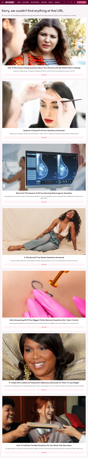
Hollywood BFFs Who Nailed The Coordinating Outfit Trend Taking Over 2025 (44, 243)
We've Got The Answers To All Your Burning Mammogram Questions (73, 38)
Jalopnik (17, 446)
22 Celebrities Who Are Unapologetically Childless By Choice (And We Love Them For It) (15, 244)
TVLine (22, 446)
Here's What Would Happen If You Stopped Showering (15, 324)
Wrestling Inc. (75, 446)
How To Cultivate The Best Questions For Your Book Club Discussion (15, 121)
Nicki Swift (62, 446)
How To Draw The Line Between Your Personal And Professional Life (72, 283)
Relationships (35, 2)
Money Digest (54, 446)
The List (69, 446)
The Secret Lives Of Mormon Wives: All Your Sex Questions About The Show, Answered (44, 160)
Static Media (35, 439)
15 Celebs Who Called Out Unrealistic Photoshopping (15, 159)
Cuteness (28, 446)
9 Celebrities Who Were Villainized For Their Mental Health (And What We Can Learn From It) (15, 369)
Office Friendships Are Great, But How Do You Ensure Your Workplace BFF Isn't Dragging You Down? (44, 202)
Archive (41, 436)
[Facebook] (65, 2)
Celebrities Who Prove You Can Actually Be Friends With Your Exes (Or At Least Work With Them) (44, 285)
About (36, 436)
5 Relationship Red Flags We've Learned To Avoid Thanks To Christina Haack (73, 243)
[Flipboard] (71, 2)
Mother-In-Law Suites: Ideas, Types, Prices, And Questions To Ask (44, 326)
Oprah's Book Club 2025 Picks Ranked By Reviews (72, 407)
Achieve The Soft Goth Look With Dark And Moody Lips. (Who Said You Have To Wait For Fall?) (72, 202)
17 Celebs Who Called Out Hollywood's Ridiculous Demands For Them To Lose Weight (72, 80)
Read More (15, 54)
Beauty (51, 2)
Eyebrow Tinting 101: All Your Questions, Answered (44, 36)
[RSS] (75, 2)
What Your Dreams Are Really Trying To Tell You (15, 407)
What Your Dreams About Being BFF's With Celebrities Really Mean (43, 368)
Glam (33, 446)
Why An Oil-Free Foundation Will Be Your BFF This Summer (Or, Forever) (44, 121)
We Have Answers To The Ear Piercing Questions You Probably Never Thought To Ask (73, 327)
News (19, 2)
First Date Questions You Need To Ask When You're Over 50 (15, 200)
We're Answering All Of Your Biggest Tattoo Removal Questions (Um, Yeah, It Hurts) (43, 80)
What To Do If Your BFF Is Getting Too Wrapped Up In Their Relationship (44, 408)
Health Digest (45, 446)
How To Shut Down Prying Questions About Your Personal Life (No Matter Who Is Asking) (15, 39)
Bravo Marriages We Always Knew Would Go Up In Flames (72, 160)
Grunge (39, 446)
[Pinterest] (68, 2)
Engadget (11, 446)
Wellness (44, 2)
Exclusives (26, 2)
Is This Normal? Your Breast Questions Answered (15, 77)
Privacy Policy (49, 436)
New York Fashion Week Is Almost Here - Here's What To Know (15, 283)
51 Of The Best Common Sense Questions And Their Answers (73, 121)
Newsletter (82, 2)
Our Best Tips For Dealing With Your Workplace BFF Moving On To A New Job (72, 368)
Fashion (57, 2)
